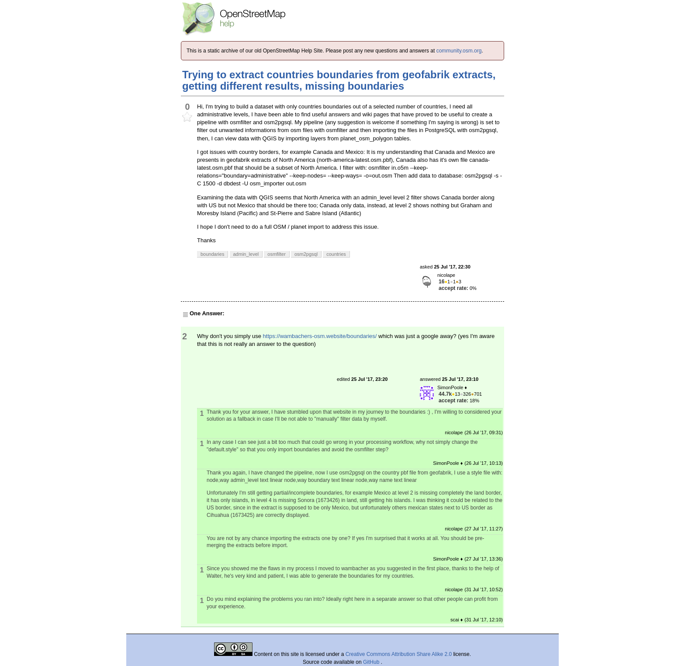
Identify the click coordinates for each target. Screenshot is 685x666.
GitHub (372, 662)
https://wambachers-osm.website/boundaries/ (320, 336)
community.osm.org (459, 51)
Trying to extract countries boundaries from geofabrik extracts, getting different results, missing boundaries (339, 80)
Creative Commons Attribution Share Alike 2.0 (399, 654)
